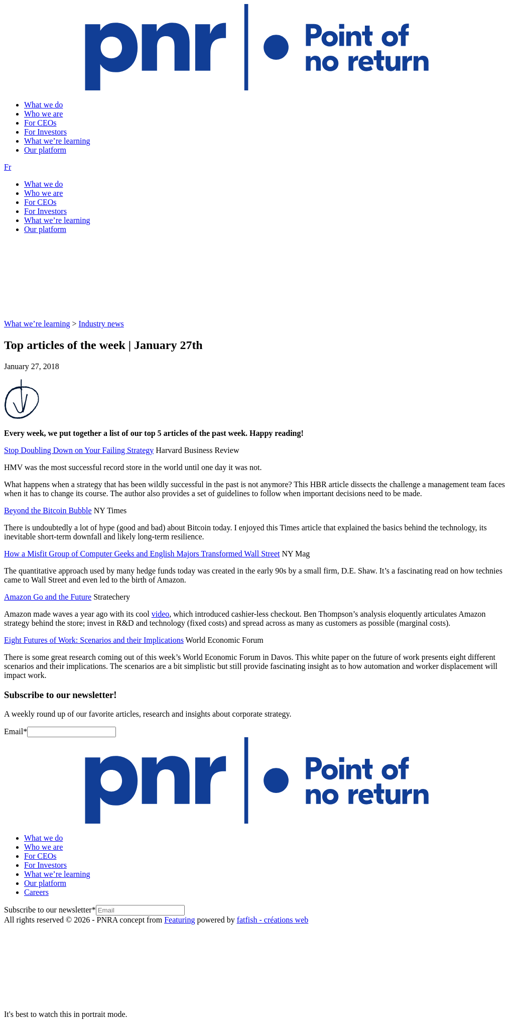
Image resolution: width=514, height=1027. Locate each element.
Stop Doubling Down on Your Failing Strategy (79, 450)
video (161, 614)
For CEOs (40, 123)
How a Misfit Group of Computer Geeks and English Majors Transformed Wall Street (142, 553)
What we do (43, 104)
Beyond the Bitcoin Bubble (48, 510)
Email (15, 731)
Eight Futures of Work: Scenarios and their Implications (94, 640)
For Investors (45, 132)
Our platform (45, 150)
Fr (7, 167)
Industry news (101, 323)
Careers (36, 892)
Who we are (43, 113)
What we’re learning (57, 141)
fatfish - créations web (273, 920)
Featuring (179, 920)
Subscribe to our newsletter (50, 909)
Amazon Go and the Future (47, 597)
